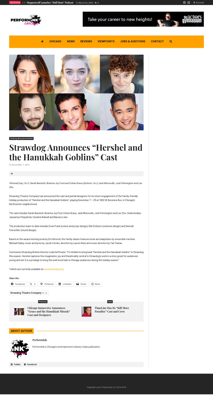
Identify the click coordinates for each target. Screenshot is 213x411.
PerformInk (39, 340)
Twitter (16, 364)
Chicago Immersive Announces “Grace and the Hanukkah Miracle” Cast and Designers (48, 311)
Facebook (30, 364)
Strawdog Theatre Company (28, 293)
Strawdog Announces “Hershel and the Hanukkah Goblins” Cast (75, 152)
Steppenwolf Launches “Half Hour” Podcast (50, 2)
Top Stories (15, 2)
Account (200, 3)
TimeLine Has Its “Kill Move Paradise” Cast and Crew (112, 309)
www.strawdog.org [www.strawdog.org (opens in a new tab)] (53, 269)
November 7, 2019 (20, 165)
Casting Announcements (21, 138)
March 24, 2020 (86, 3)
